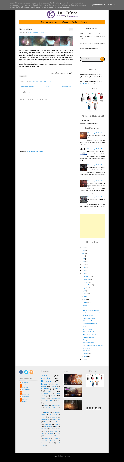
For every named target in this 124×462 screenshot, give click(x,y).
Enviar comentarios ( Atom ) (35, 152)
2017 (83, 273)
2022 (83, 259)
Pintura (43, 417)
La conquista (86, 348)
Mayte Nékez (26, 389)
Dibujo (46, 422)
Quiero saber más (98, 5)
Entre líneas (25, 29)
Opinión (58, 433)
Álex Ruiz (24, 401)
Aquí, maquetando (88, 342)
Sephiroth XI (25, 399)
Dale (102, 59)
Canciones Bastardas (48, 440)
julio (85, 291)
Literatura (46, 381)
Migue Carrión (45, 419)
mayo (85, 296)
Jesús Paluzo (44, 428)
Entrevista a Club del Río (90, 323)
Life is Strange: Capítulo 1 (94, 197)
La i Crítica (25, 387)
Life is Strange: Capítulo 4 (94, 133)
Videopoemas (45, 410)
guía (56, 426)
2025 (83, 250)
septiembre (87, 285)
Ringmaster (25, 394)
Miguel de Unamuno (89, 318)
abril (85, 299)
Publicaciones (56, 410)
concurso (47, 403)
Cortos (45, 431)
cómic (52, 428)
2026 (83, 247)
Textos (49, 81)
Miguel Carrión (26, 392)
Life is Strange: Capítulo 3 (94, 165)
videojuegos (53, 417)
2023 (83, 256)
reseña (53, 386)
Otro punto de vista (88, 332)
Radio (52, 443)
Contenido (64, 22)
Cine (59, 401)
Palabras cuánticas (88, 337)
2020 (83, 264)
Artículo (57, 389)
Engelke (24, 385)
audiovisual (56, 398)
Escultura (57, 436)
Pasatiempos (44, 443)
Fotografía (48, 424)
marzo (85, 302)
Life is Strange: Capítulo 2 (94, 181)
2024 (83, 253)
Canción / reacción (48, 436)
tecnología (50, 433)
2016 (83, 359)
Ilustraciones (49, 401)
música (53, 396)
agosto (86, 288)
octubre (86, 282)
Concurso (84, 22)
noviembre (87, 279)
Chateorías (55, 438)
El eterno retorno (88, 315)
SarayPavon (25, 397)
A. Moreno (25, 382)
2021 (83, 262)
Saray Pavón (43, 81)
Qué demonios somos (49, 22)
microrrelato (34, 81)
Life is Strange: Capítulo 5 (94, 149)
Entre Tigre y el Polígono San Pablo (93, 345)
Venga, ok (111, 5)
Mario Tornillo (56, 422)
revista (43, 433)
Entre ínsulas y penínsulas (90, 334)
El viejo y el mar (87, 329)
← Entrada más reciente (26, 86)
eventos (58, 424)
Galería (46, 405)
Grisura (85, 326)
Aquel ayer (86, 351)
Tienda (74, 22)
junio (85, 293)
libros (43, 398)
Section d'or (86, 305)
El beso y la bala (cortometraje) (92, 321)
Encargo (85, 340)
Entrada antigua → (67, 86)
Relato (50, 391)
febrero (86, 353)
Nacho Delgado (54, 431)
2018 (83, 270)
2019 (83, 267)
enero (85, 356)
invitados (45, 378)
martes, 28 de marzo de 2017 (36, 32)
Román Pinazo (56, 405)
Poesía (44, 384)
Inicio (47, 86)
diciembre (87, 276)
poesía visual (46, 438)
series (58, 428)
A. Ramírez (53, 415)
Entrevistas (57, 403)
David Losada (56, 419)
